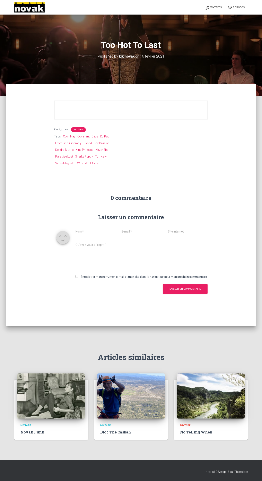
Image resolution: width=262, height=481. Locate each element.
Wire (80, 163)
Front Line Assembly (68, 143)
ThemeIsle (241, 471)
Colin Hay (69, 136)
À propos (236, 8)
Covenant (83, 136)
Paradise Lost (64, 156)
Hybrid (88, 143)
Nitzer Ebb (102, 149)
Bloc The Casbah (115, 432)
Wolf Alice (91, 163)
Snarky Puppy (84, 156)
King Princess (85, 149)
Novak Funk (32, 432)
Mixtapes (213, 8)
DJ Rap (104, 136)
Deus (95, 136)
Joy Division (102, 143)
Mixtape (78, 129)
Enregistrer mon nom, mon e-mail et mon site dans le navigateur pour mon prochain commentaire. (144, 276)
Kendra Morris (64, 149)
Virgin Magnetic (65, 163)
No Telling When (196, 432)
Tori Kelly (101, 156)
